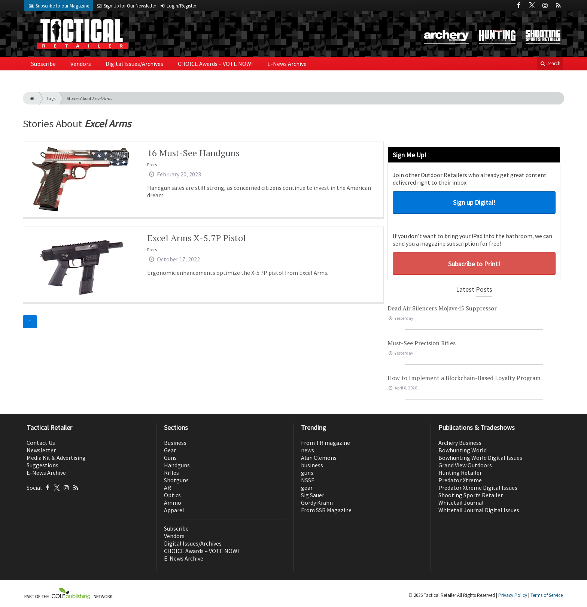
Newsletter (41, 450)
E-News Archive (287, 63)
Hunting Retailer (460, 472)
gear (307, 487)
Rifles (171, 472)
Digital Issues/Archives (134, 63)
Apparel (174, 510)
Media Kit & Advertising (56, 457)
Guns (170, 457)
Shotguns (176, 480)
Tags (50, 98)
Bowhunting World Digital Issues (480, 457)
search (549, 63)
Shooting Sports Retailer (470, 495)
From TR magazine (325, 442)
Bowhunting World (462, 450)
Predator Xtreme (460, 480)
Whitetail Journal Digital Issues (478, 510)
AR (167, 487)
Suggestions (42, 465)
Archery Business (459, 442)
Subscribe (43, 63)
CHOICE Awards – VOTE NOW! (215, 63)
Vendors (80, 63)
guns (307, 472)
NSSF (307, 480)
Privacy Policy (512, 595)
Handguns (177, 465)
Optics (172, 495)
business (312, 465)
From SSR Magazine (326, 510)
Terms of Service (546, 595)
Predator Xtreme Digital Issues (477, 487)
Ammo (172, 502)
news (307, 450)
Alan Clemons (319, 457)
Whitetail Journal (461, 502)
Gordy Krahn (317, 502)
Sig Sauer (312, 495)
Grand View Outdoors (465, 465)
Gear (170, 450)
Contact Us (41, 442)
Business (175, 442)
